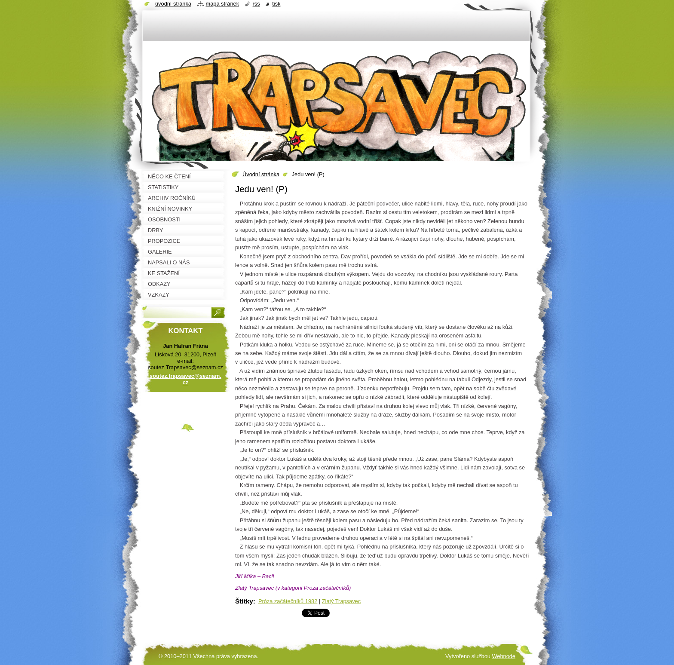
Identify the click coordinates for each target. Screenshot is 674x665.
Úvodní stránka (260, 174)
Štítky (244, 601)
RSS (256, 3)
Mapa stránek (222, 3)
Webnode (503, 656)
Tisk (276, 3)
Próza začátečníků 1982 (287, 601)
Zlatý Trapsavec (341, 601)
